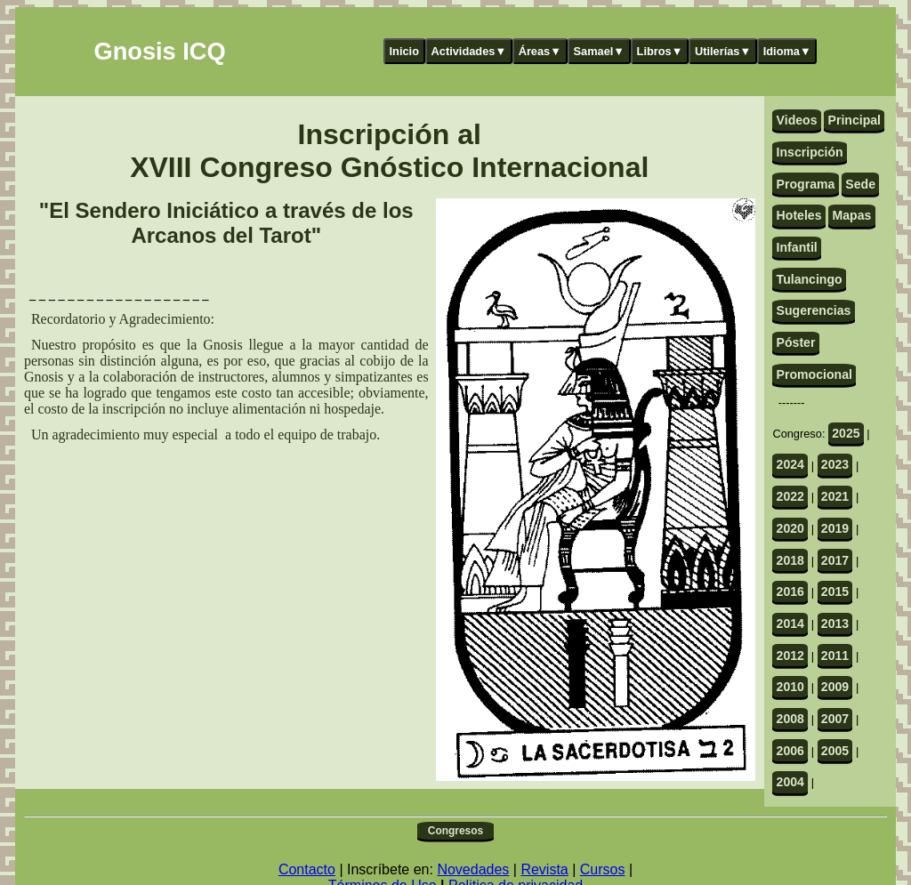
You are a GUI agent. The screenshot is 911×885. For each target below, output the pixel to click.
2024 (790, 464)
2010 (790, 687)
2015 (835, 591)
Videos (797, 120)
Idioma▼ (787, 51)
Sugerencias (814, 310)
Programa (806, 184)
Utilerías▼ (723, 51)
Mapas (851, 215)
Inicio (404, 51)
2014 (790, 623)
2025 (845, 433)
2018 (790, 560)
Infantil (797, 247)
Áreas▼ (540, 51)
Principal (854, 120)
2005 (835, 751)
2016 (790, 591)
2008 (790, 719)
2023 (835, 464)
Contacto (306, 869)
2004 (790, 782)
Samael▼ (599, 51)
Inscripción (810, 152)
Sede (860, 184)
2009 (835, 687)
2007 (835, 719)
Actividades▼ (469, 51)
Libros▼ (660, 51)
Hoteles (799, 215)
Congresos (455, 831)
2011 (835, 655)
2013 (835, 623)
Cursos (602, 869)
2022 (790, 496)
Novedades (473, 869)
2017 (835, 560)
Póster (796, 342)
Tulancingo (809, 279)
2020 (790, 528)
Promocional (814, 374)
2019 (835, 528)
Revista (544, 869)
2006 (790, 751)
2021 (835, 496)
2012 (790, 655)
